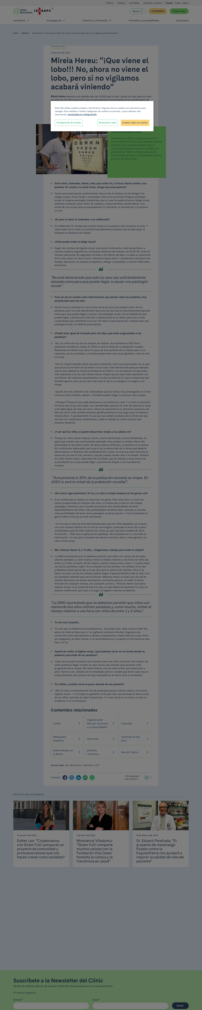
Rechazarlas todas (108, 123)
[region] (102, 116)
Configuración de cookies (68, 123)
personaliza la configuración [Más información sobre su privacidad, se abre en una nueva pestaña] (82, 114)
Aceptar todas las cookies (135, 123)
